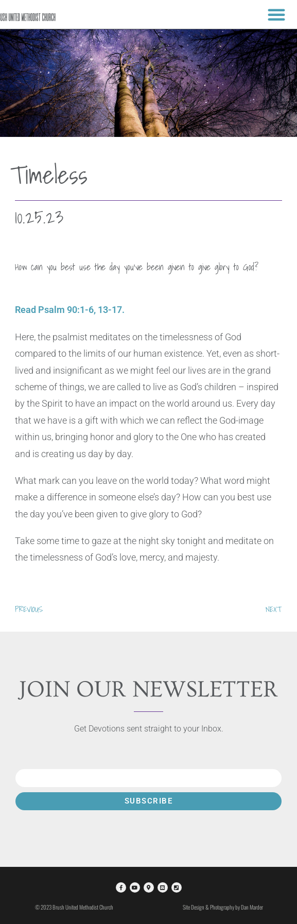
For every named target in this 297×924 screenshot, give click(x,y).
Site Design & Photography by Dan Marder (223, 907)
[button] (276, 14)
